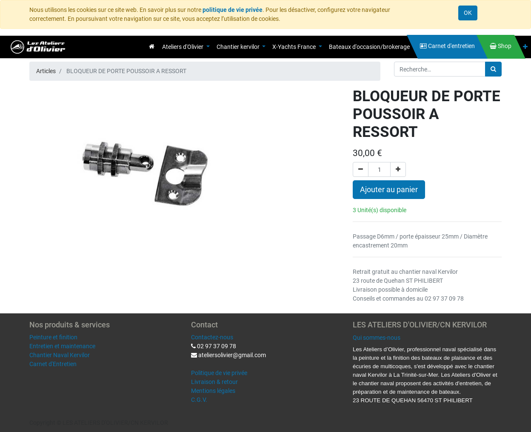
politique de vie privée (233, 9)
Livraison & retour (214, 381)
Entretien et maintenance (62, 346)
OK (468, 12)
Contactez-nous (212, 337)
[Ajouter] (398, 169)
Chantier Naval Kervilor (59, 355)
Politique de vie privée (219, 372)
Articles (46, 71)
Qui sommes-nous (376, 337)
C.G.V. (199, 399)
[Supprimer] (360, 169)
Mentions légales (213, 390)
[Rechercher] (493, 69)
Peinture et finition (53, 337)
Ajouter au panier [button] (389, 189)
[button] (525, 47)
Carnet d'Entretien (53, 364)
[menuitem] (152, 46)
